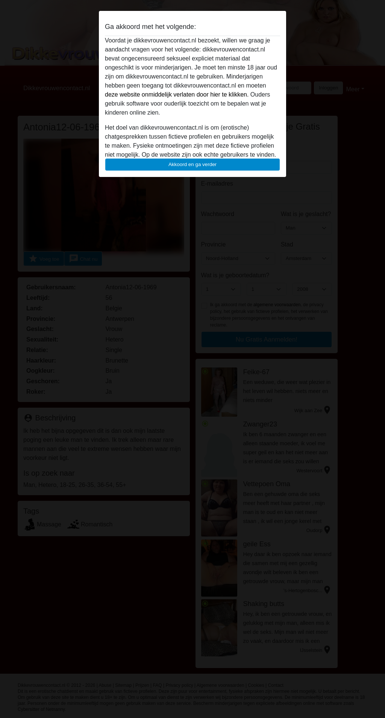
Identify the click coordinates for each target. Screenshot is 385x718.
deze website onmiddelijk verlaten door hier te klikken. (177, 94)
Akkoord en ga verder (192, 164)
